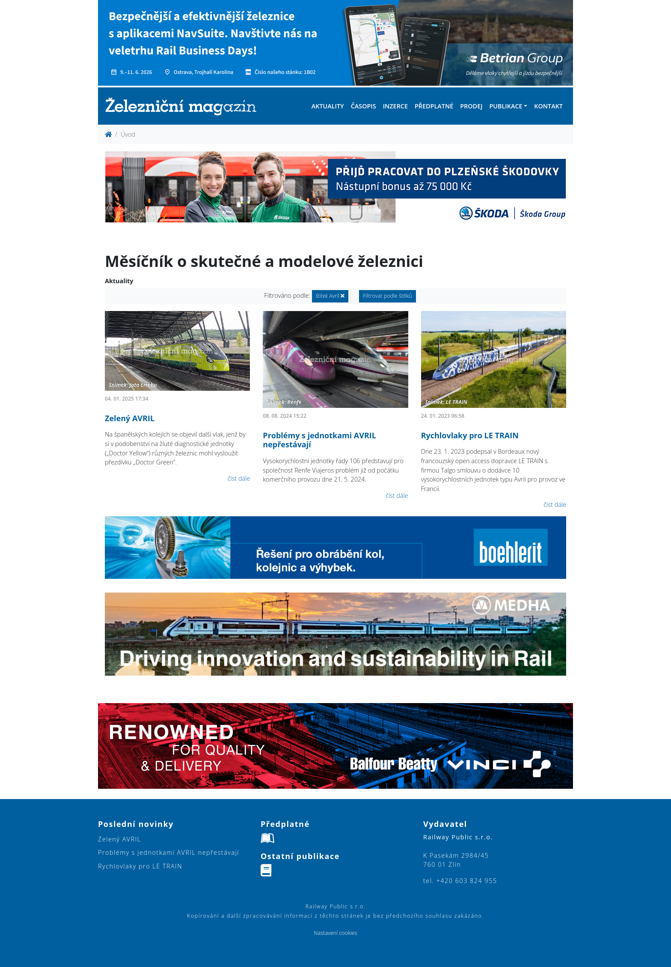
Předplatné (434, 106)
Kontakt (548, 106)
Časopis (363, 106)
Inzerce (395, 106)
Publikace (505, 106)
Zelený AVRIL (129, 418)
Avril (330, 295)
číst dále (239, 478)
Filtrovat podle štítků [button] (387, 295)
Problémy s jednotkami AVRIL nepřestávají (319, 440)
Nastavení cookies (335, 933)
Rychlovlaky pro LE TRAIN (470, 435)
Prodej (471, 106)
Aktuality (328, 106)
